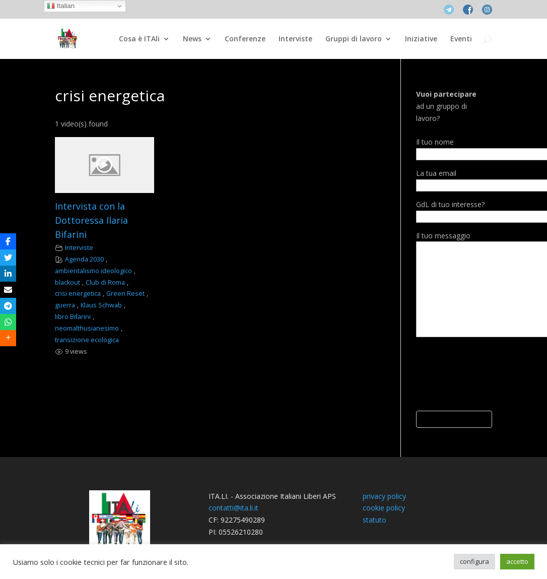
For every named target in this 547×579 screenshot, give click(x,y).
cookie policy (384, 507)
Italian (61, 6)
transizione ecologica (87, 340)
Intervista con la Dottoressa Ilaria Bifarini (91, 220)
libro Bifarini (73, 316)
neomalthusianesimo (87, 328)
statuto (374, 520)
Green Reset (125, 293)
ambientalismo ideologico (93, 271)
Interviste (295, 39)
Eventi (461, 39)
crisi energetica (78, 293)
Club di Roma (105, 282)
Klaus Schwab (101, 305)
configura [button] (474, 561)
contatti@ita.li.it (233, 507)
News (192, 39)
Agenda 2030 (84, 259)
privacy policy (384, 496)
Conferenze (245, 39)
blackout (67, 282)
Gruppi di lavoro (353, 39)
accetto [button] (517, 561)
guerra (65, 305)
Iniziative (421, 39)
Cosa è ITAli (139, 39)
